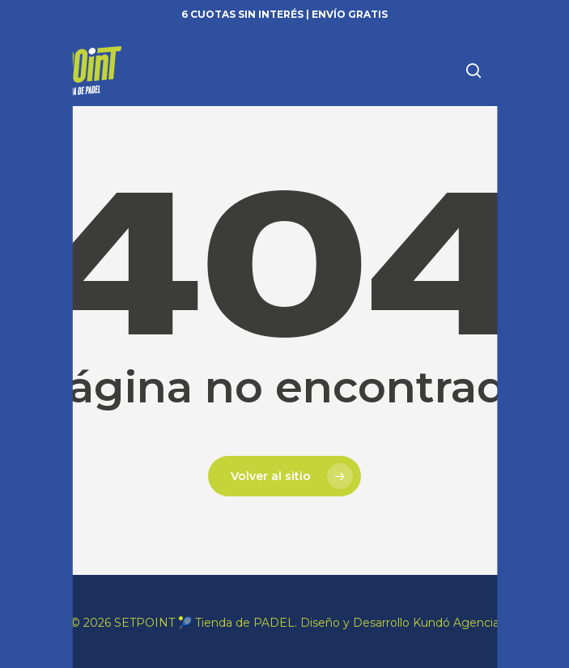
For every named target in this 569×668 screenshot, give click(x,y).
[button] (537, 70)
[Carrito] (504, 70)
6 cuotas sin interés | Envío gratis (284, 14)
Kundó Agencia (456, 622)
